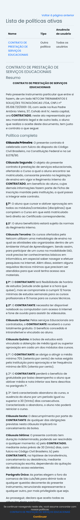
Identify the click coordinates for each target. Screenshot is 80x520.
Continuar (40, 517)
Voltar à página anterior (58, 15)
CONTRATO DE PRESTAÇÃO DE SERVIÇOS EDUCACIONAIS (32, 69)
